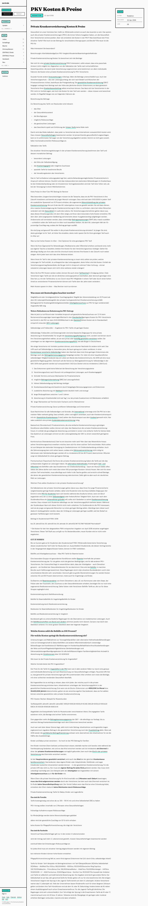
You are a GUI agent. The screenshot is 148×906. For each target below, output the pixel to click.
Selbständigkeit (59, 497)
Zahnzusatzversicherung (83, 450)
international (79, 412)
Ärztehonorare (48, 654)
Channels (13, 897)
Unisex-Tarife (71, 127)
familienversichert (38, 762)
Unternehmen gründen (56, 499)
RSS (3, 899)
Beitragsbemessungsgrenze (55, 355)
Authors (5, 76)
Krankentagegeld (43, 166)
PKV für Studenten (49, 494)
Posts (3, 897)
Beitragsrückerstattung (50, 380)
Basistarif (77, 320)
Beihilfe (93, 567)
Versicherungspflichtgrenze (75, 336)
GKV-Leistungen (52, 323)
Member (19, 14)
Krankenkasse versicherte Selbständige (46, 352)
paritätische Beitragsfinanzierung (56, 733)
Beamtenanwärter (50, 581)
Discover (7, 14)
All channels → (7, 28)
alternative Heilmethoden (78, 464)
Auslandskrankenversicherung (63, 420)
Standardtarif (77, 317)
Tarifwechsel (84, 273)
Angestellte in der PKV (58, 669)
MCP (6, 899)
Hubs (7, 897)
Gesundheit (49, 211)
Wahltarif (59, 391)
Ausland (93, 417)
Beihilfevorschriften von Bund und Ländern (49, 622)
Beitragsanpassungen (80, 220)
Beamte (80, 558)
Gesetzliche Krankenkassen (47, 417)
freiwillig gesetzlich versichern (85, 339)
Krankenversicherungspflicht (66, 341)
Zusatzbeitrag (94, 730)
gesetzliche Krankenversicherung (90, 82)
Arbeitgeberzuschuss (77, 303)
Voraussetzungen (55, 77)
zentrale (5, 3)
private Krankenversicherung (55, 63)
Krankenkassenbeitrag (52, 88)
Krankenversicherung (100, 499)
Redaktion (37, 15)
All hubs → (5, 65)
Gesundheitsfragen (48, 135)
